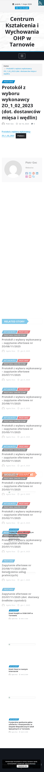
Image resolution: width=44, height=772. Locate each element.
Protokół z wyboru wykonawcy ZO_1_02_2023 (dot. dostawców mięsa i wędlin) (20, 74)
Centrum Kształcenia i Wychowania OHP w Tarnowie (22, 31)
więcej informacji (30, 763)
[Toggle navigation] (22, 56)
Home (6, 69)
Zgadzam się (22, 766)
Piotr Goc (10, 138)
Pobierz (20, 151)
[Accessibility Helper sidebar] (41, 3)
